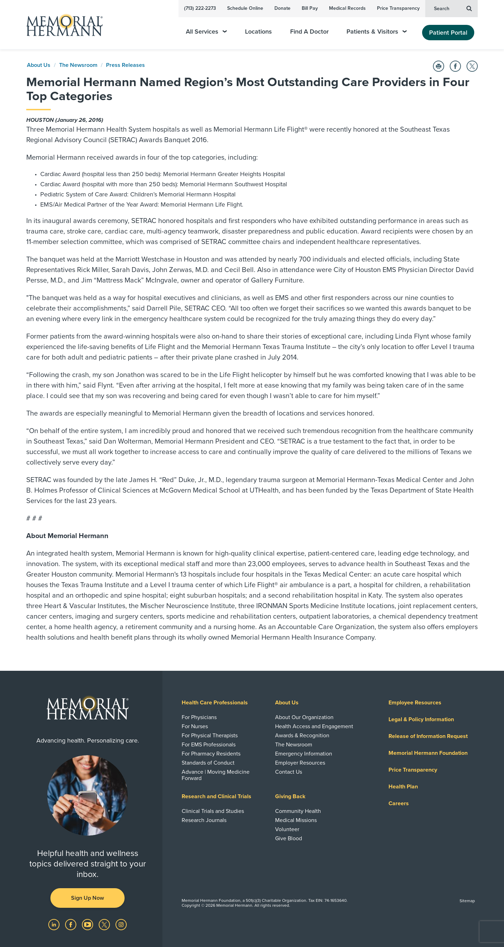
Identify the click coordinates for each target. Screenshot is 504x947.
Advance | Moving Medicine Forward (216, 775)
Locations (258, 31)
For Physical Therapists (210, 735)
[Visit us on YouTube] (88, 924)
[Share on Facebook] (455, 66)
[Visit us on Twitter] (105, 924)
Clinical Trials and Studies (213, 811)
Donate (282, 8)
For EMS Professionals (209, 744)
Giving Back (290, 796)
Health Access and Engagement (314, 726)
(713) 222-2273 (200, 8)
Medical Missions (296, 820)
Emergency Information (303, 754)
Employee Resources (414, 702)
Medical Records (347, 8)
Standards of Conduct (208, 763)
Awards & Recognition (302, 735)
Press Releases (125, 65)
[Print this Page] (438, 66)
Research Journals (204, 820)
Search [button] (453, 8)
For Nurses (195, 726)
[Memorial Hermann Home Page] (61, 24)
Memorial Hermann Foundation (428, 753)
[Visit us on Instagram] (121, 924)
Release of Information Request (428, 736)
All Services (206, 31)
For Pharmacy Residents (211, 754)
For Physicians (199, 717)
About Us (38, 65)
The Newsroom (78, 65)
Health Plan (403, 786)
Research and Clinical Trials (216, 796)
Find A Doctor (309, 31)
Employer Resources (300, 763)
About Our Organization (304, 717)
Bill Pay (310, 8)
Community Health (298, 811)
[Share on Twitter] (472, 66)
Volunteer (287, 829)
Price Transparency (398, 8)
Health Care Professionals (215, 702)
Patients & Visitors (376, 31)
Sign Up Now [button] (87, 897)
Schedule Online (245, 8)
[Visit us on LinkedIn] (54, 924)
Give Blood (288, 838)
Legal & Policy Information (421, 719)
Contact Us (288, 772)
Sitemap (467, 900)
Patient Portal (448, 32)
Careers (398, 803)
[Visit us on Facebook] (71, 924)
